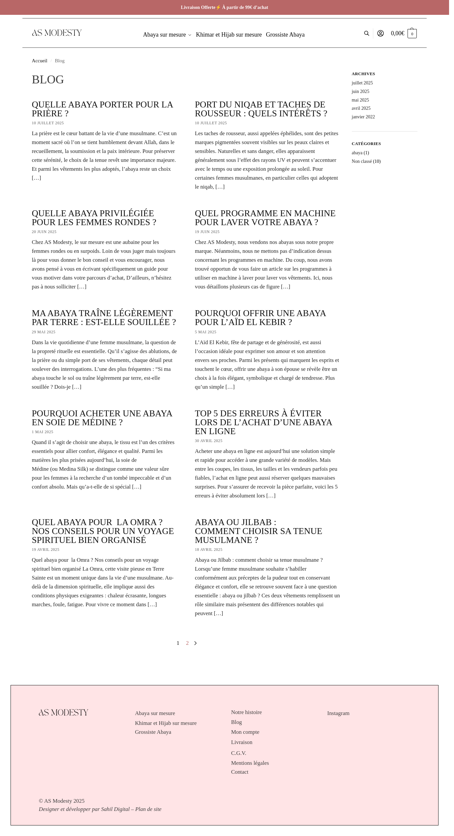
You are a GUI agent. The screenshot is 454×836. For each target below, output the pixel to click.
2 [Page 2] (187, 643)
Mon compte (245, 732)
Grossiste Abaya (153, 732)
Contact (239, 772)
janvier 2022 (363, 116)
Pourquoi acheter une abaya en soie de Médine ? (102, 417)
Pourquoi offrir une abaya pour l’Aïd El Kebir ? (260, 317)
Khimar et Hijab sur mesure (166, 723)
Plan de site (148, 809)
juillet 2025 (362, 82)
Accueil (39, 60)
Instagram (338, 713)
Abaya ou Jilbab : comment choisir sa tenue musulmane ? (259, 531)
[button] (404, 33)
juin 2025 (360, 91)
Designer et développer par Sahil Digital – (86, 809)
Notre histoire (246, 712)
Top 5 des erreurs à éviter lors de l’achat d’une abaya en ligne (263, 422)
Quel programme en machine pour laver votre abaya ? (265, 217)
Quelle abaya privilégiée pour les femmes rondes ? (94, 217)
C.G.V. (238, 753)
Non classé (362, 161)
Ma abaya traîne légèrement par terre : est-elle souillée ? (104, 317)
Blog (236, 722)
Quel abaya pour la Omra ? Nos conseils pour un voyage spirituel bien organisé (103, 531)
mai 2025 (360, 100)
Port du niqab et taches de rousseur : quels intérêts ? (261, 109)
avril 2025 (361, 108)
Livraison (242, 742)
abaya (357, 152)
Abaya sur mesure (155, 713)
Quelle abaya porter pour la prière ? (102, 109)
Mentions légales (250, 763)
